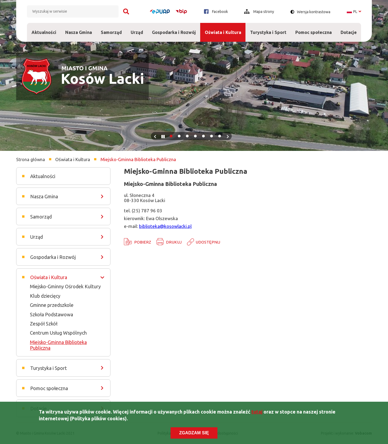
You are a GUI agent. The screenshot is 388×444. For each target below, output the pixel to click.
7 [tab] (219, 136)
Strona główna (30, 159)
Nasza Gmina (78, 29)
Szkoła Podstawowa (51, 314)
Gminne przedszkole (52, 305)
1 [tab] (171, 136)
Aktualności (44, 32)
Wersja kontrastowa (313, 12)
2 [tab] (179, 136)
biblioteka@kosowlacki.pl (165, 226)
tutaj (256, 412)
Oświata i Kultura (222, 29)
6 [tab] (211, 136)
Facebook (216, 11)
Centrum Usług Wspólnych (58, 332)
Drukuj (174, 242)
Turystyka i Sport (268, 29)
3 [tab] (187, 136)
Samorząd (111, 29)
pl (354, 11)
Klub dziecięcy (45, 296)
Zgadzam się (194, 434)
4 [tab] (195, 136)
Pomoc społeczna (313, 29)
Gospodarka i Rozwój (173, 29)
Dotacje (348, 29)
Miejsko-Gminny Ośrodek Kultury (65, 286)
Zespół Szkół (43, 323)
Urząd (136, 29)
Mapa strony (259, 11)
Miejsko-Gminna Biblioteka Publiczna (58, 345)
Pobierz (142, 242)
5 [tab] (203, 136)
